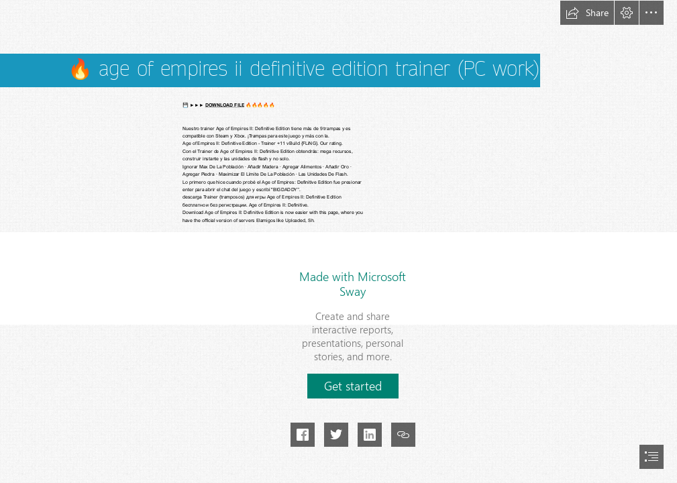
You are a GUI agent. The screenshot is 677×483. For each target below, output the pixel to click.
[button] (587, 13)
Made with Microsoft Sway (352, 283)
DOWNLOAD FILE (224, 106)
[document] (338, 241)
